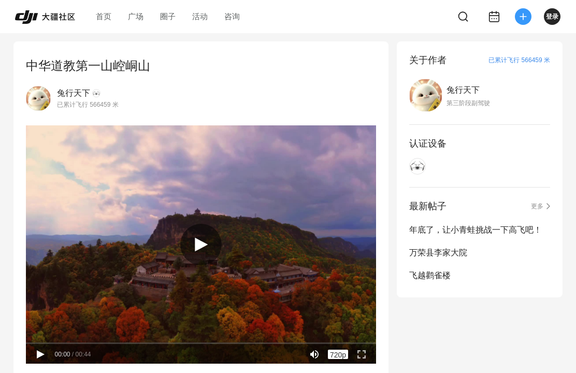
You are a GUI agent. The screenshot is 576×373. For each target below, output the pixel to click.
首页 (103, 16)
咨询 (232, 16)
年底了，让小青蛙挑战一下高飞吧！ (475, 229)
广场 (135, 16)
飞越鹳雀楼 (430, 275)
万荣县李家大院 (438, 252)
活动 (200, 16)
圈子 (168, 16)
